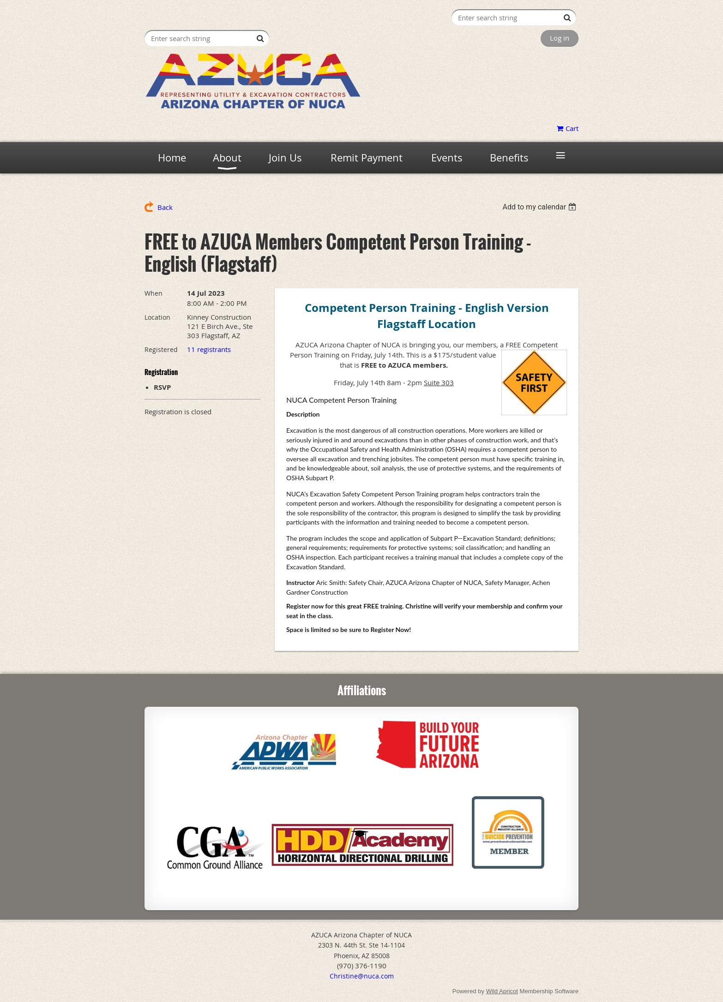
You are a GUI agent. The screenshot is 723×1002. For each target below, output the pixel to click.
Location (157, 317)
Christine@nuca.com (362, 976)
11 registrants (209, 349)
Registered (161, 349)
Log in (559, 37)
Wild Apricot (502, 991)
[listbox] (540, 207)
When (154, 293)
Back (165, 207)
